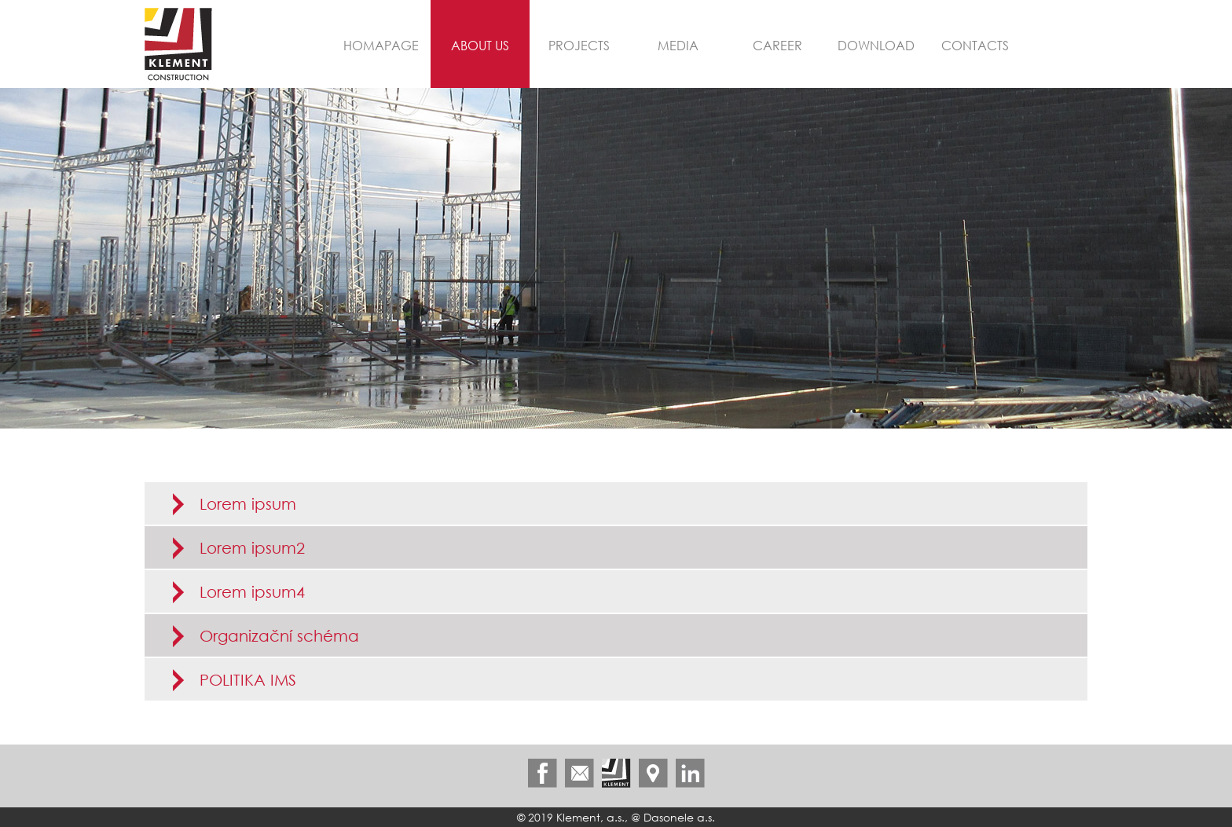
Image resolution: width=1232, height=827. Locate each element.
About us (480, 45)
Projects (579, 45)
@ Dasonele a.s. (673, 817)
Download (876, 45)
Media (678, 45)
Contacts (975, 45)
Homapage (381, 45)
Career (777, 45)
